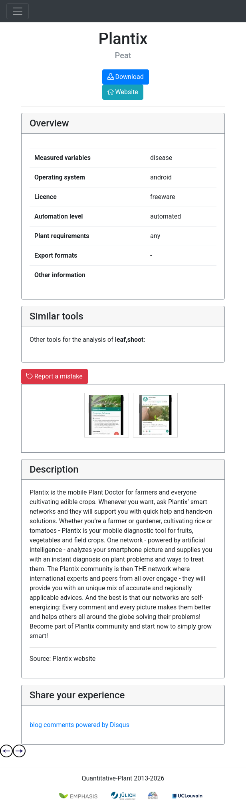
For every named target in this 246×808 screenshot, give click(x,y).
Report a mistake (54, 376)
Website (122, 92)
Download (125, 77)
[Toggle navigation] (17, 11)
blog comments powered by (79, 725)
